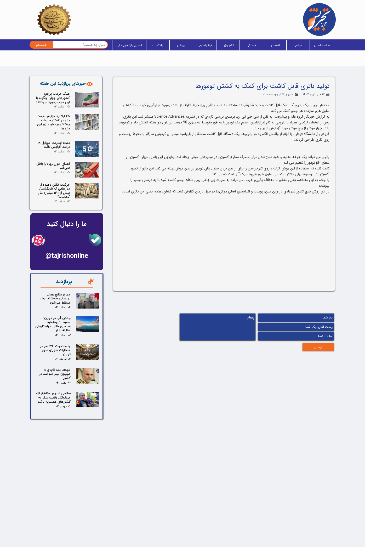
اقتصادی (275, 45)
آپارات (60, 530)
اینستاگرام (57, 522)
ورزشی (181, 45)
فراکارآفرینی (204, 45)
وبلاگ (177, 504)
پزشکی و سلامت (119, 512)
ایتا (63, 505)
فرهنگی (251, 45)
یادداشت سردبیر (119, 530)
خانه (178, 496)
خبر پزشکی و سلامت (278, 94)
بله (63, 497)
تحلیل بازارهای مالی (129, 45)
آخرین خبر (174, 513)
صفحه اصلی (322, 45)
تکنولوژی (228, 45)
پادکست (157, 45)
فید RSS (175, 521)
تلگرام (60, 513)
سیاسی (298, 45)
